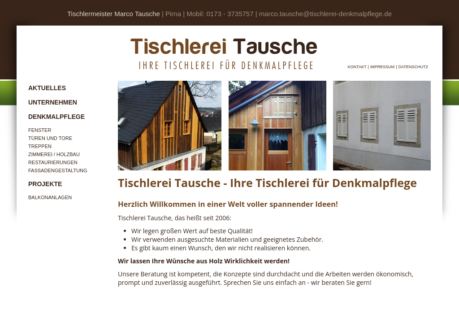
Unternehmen (52, 102)
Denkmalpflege (56, 116)
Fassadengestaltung (57, 170)
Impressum (382, 67)
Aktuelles (47, 88)
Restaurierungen (53, 162)
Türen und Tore (50, 138)
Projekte (45, 184)
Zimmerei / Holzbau (54, 154)
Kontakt (357, 67)
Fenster (39, 130)
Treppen (40, 146)
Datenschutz (413, 67)
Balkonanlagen (50, 197)
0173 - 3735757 (229, 13)
